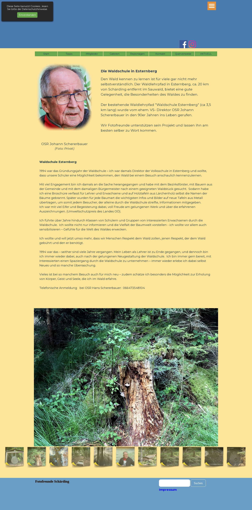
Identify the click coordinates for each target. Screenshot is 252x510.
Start (46, 53)
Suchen (198, 483)
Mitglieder (92, 53)
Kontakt (160, 53)
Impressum (168, 490)
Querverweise (183, 53)
